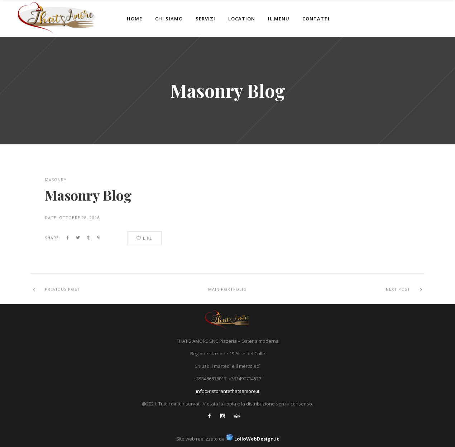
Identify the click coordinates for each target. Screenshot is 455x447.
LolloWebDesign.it (252, 439)
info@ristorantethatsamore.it (227, 391)
